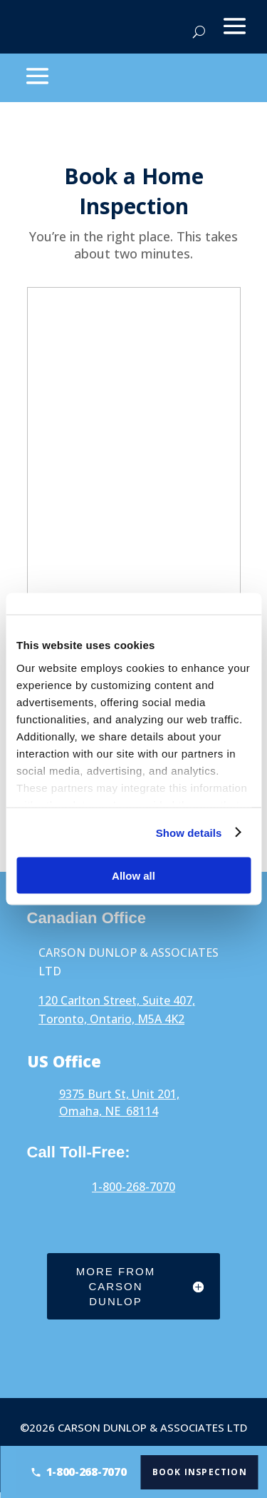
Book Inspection (204, 1471)
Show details (189, 832)
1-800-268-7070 (133, 1187)
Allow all (133, 876)
